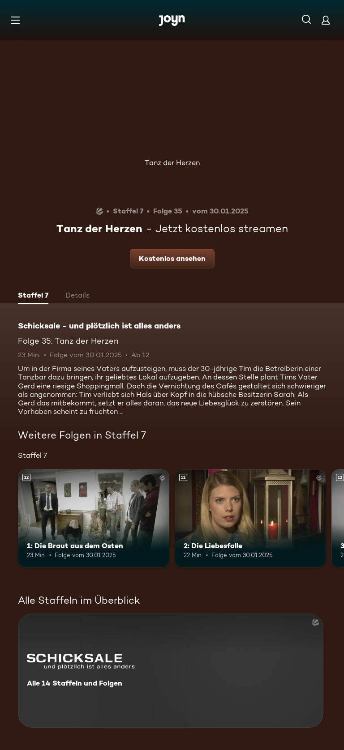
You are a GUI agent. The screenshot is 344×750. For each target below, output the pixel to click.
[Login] (325, 20)
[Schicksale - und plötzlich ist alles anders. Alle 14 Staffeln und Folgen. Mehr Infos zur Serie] (170, 671)
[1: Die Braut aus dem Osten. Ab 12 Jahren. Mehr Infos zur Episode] (93, 518)
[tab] (33, 296)
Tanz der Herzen (172, 162)
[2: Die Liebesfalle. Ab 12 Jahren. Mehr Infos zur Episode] (250, 518)
